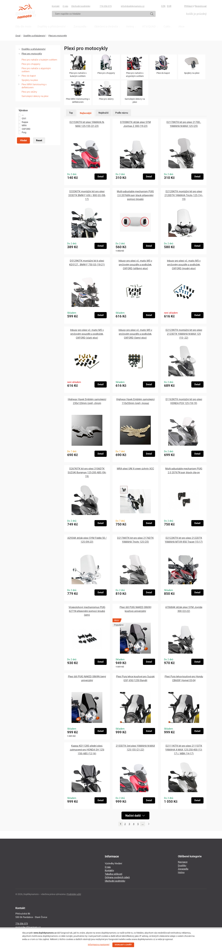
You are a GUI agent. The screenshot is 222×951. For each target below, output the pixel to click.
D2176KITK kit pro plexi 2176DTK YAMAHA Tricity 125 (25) (135, 539)
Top (71, 112)
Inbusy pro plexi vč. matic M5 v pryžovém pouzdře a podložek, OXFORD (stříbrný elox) (135, 264)
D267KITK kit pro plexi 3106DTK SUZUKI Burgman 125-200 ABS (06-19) (87, 472)
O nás (65, 6)
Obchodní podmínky (80, 6)
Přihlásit (188, 6)
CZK (163, 6)
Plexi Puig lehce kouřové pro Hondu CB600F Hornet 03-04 (184, 678)
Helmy (181, 872)
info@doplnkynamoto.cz (132, 6)
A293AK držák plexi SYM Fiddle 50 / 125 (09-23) (87, 539)
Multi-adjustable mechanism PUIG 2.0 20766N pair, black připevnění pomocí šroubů (135, 195)
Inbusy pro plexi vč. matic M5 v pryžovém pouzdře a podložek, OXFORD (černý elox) (135, 334)
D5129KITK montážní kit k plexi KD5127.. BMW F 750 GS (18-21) (87, 262)
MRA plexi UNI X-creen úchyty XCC (135, 468)
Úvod (17, 35)
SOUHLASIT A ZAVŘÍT (123, 945)
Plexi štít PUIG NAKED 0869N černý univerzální (87, 678)
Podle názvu (121, 112)
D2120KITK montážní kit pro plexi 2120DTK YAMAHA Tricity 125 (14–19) (183, 195)
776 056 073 (106, 6)
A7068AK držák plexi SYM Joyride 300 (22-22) (183, 609)
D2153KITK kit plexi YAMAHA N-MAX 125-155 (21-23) (87, 124)
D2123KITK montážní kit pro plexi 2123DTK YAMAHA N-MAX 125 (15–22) (184, 334)
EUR (169, 6)
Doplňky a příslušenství (34, 35)
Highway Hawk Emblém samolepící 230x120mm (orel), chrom (87, 401)
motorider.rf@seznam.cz (28, 927)
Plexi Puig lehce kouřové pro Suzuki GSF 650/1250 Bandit (135, 678)
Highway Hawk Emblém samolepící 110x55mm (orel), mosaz (135, 401)
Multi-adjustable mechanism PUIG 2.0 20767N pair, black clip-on (183, 470)
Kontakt (56, 6)
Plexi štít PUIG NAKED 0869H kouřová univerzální (135, 609)
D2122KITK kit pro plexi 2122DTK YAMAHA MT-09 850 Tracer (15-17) (184, 539)
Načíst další (135, 815)
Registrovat (201, 6)
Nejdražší (104, 112)
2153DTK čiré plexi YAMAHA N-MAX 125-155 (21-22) (135, 747)
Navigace (182, 862)
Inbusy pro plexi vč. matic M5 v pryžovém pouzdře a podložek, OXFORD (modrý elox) (184, 264)
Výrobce (23, 110)
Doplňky (182, 865)
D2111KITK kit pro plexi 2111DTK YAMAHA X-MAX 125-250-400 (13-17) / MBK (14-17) (183, 749)
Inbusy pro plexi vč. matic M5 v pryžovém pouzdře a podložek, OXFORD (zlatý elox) (87, 334)
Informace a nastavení (98, 944)
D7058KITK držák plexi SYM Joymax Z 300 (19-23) (135, 124)
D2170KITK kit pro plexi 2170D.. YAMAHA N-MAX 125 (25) (183, 124)
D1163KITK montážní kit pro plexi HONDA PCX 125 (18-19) (184, 401)
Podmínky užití (74, 894)
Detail (101, 176)
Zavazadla (183, 869)
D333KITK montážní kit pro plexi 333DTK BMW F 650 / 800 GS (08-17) (87, 195)
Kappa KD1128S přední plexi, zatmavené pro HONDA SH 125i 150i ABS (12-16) (87, 749)
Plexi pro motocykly (57, 35)
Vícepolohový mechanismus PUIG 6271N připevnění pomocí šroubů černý (87, 611)
